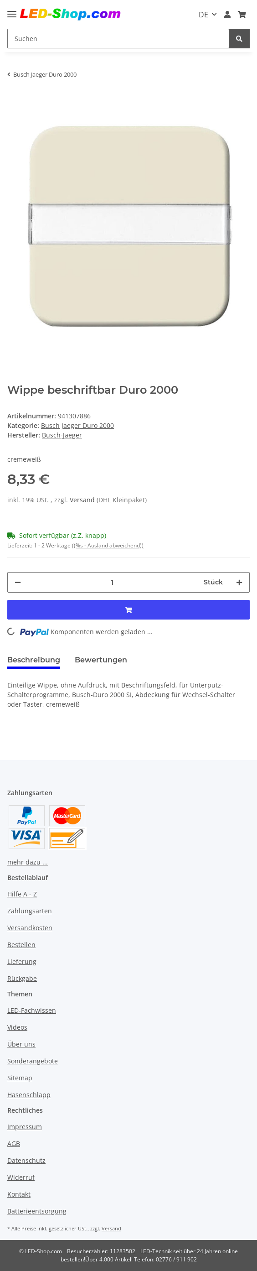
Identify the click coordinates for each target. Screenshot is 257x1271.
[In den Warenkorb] (14, 99)
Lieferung (21, 961)
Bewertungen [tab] (101, 660)
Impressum (24, 1126)
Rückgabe (22, 978)
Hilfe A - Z (22, 894)
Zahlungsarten (29, 910)
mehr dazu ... (27, 862)
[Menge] (112, 582)
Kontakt (19, 1194)
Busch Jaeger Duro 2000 (77, 425)
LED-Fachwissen (31, 1010)
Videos (17, 1027)
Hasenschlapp (29, 1094)
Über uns (21, 1044)
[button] (227, 14)
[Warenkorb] (242, 14)
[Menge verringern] (18, 582)
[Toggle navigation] (11, 10)
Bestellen (21, 944)
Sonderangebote (32, 1061)
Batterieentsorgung (37, 1211)
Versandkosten (29, 927)
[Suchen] (118, 38)
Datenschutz (26, 1160)
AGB (13, 1143)
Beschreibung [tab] (33, 660)
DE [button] (203, 15)
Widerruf (21, 1177)
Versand (83, 499)
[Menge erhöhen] (239, 582)
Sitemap (19, 1077)
